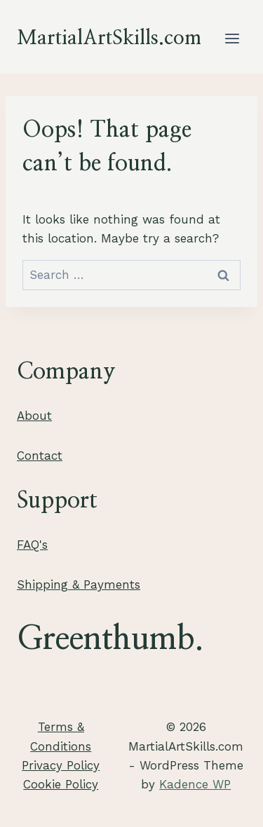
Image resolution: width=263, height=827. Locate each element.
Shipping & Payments (78, 584)
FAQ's (32, 545)
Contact (39, 456)
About (34, 416)
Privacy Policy (61, 765)
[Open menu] (231, 38)
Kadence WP (195, 784)
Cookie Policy (60, 784)
